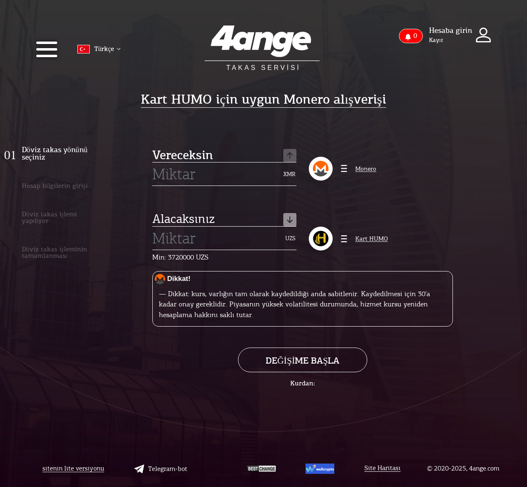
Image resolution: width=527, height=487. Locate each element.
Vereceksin (224, 155)
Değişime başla (302, 360)
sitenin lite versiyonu (73, 468)
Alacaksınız (224, 220)
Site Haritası (382, 468)
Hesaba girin (450, 30)
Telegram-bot (160, 469)
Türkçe (99, 49)
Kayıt (436, 40)
